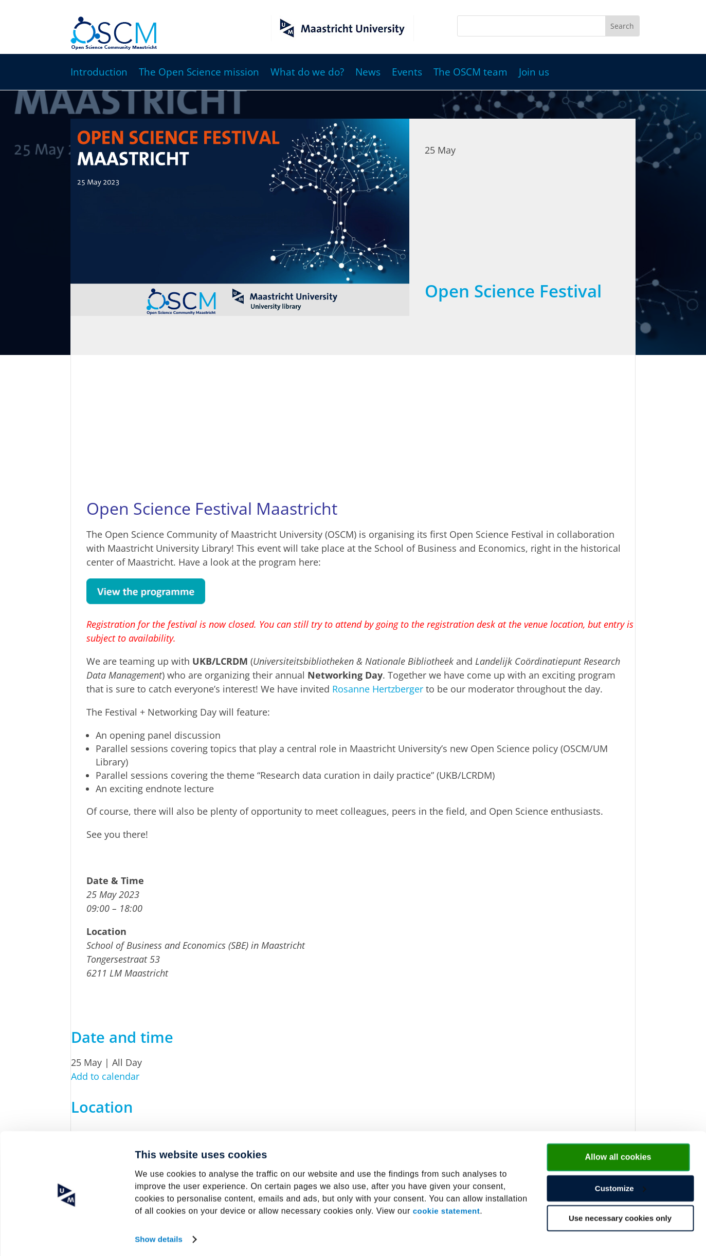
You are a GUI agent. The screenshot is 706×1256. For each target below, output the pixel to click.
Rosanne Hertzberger (377, 689)
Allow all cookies (618, 1153)
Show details (159, 1235)
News (368, 73)
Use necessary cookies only (620, 1214)
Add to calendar (105, 1076)
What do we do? (307, 73)
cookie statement (446, 1207)
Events (407, 73)
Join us (534, 73)
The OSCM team (470, 73)
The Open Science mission (199, 73)
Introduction (99, 73)
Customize (620, 1184)
